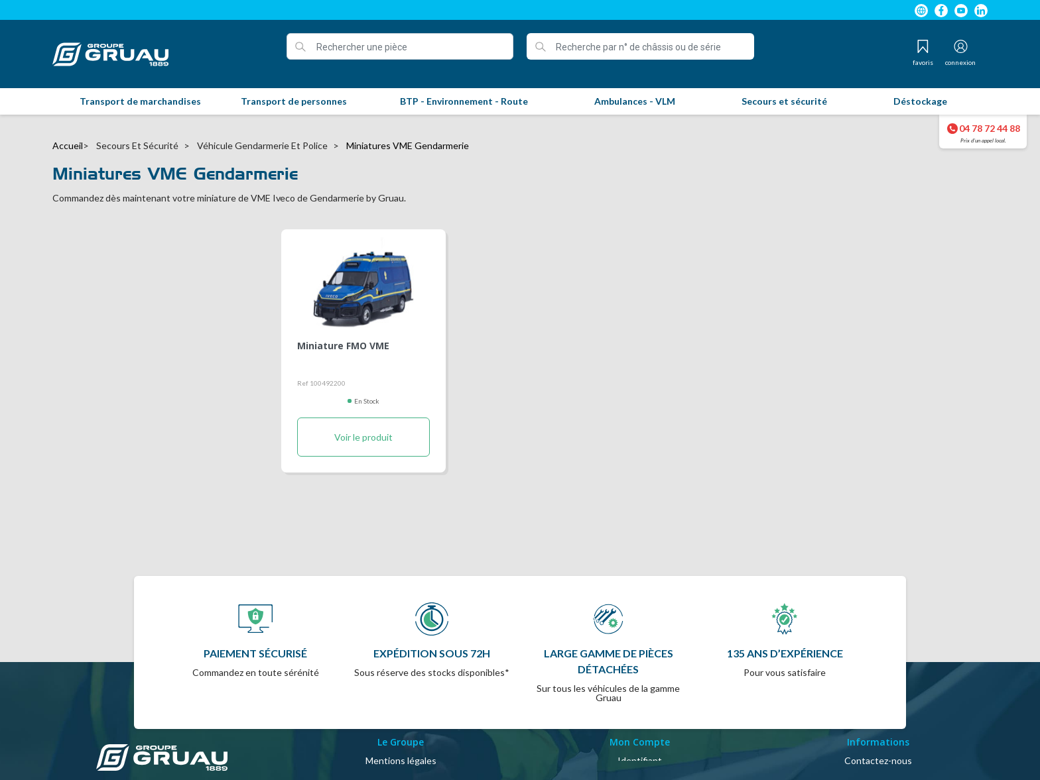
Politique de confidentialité (401, 761)
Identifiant (640, 714)
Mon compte (640, 730)
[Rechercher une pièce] (400, 46)
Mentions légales (400, 714)
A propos (401, 746)
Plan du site (878, 730)
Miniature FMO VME (343, 346)
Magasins (878, 746)
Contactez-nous (878, 714)
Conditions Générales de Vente (400, 730)
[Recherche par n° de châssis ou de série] (640, 46)
